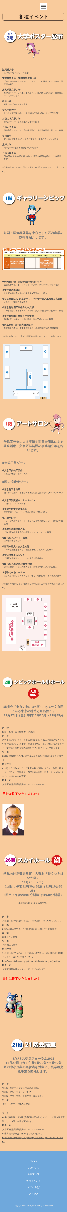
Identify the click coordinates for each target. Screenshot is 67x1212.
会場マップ (33, 1174)
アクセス (33, 1194)
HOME (33, 1161)
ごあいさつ (33, 1167)
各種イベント (33, 1180)
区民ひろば (33, 1187)
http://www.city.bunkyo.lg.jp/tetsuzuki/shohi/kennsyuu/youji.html (31, 961)
